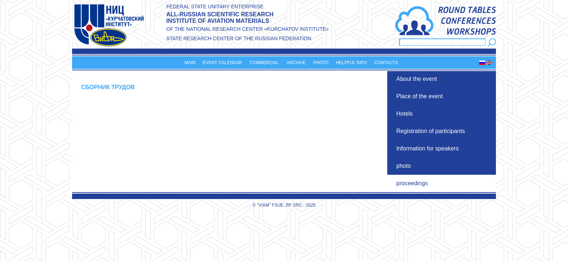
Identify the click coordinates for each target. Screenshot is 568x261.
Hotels (404, 114)
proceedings (412, 183)
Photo (320, 62)
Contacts (386, 62)
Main (189, 62)
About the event (416, 79)
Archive (296, 62)
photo (403, 166)
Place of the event (419, 96)
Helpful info (351, 62)
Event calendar (222, 62)
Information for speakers (427, 148)
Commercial (264, 62)
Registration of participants (430, 131)
